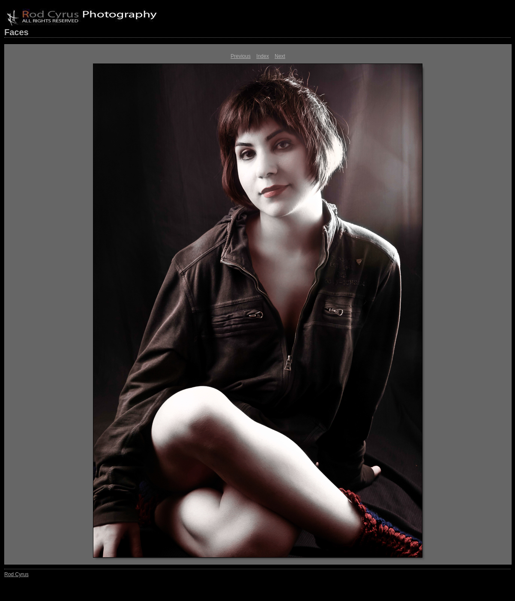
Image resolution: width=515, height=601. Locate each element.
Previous (241, 56)
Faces (16, 32)
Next (280, 56)
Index (262, 56)
